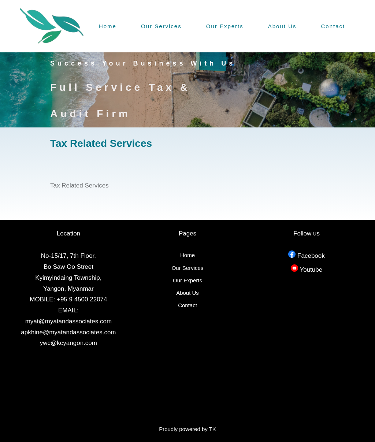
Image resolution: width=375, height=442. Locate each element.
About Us (282, 26)
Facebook (311, 255)
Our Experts (225, 26)
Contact (333, 26)
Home (107, 26)
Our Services (161, 26)
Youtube (311, 269)
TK (212, 429)
